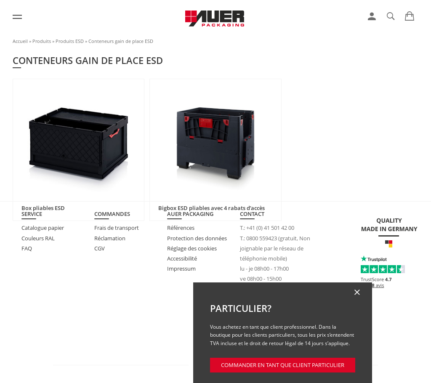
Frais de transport (116, 227)
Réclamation (109, 238)
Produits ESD (70, 41)
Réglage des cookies (192, 248)
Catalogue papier (42, 227)
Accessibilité (182, 258)
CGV (99, 248)
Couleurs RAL (38, 238)
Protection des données (197, 238)
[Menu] (17, 16)
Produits (41, 41)
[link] (371, 16)
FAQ (26, 248)
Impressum (181, 268)
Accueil (20, 41)
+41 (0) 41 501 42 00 (270, 227)
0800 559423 (261, 238)
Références (180, 227)
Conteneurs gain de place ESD (120, 41)
